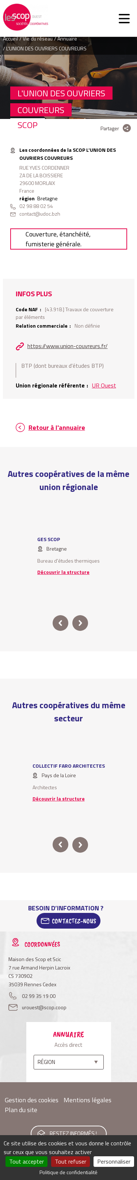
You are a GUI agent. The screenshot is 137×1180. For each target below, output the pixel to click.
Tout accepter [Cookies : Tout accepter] (26, 1161)
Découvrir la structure (63, 572)
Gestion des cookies (31, 1100)
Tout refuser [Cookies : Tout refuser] (70, 1161)
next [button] (80, 623)
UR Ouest (104, 385)
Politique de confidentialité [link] (68, 1172)
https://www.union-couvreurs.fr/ (67, 346)
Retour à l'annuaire (56, 427)
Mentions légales (87, 1100)
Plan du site (21, 1110)
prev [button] (60, 623)
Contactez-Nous (74, 921)
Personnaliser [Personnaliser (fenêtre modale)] (113, 1161)
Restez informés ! (73, 1133)
